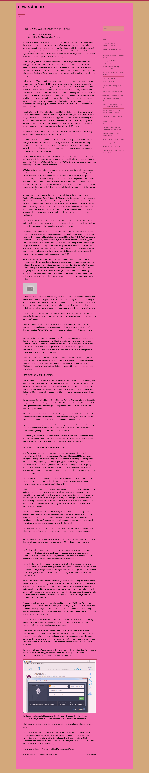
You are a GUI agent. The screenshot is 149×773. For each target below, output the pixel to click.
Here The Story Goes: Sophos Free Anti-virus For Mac (40, 755)
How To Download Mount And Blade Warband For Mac (112, 105)
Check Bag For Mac (109, 78)
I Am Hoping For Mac (109, 143)
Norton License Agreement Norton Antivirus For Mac (111, 111)
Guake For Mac (91, 755)
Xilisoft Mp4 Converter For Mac (113, 95)
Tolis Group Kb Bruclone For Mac (113, 139)
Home (21, 17)
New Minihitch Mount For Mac (112, 91)
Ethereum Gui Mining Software (39, 34)
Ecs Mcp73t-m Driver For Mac (112, 147)
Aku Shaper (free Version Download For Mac (111, 45)
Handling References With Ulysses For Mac (111, 134)
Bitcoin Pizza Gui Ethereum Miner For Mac (44, 37)
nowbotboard (32, 7)
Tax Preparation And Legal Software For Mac (111, 68)
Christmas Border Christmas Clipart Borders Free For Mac (112, 129)
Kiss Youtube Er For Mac (110, 82)
